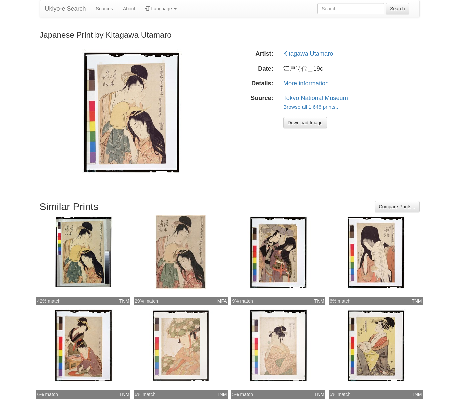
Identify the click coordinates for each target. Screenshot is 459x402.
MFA (222, 301)
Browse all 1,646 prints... (311, 107)
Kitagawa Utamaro (308, 53)
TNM (124, 301)
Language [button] (161, 8)
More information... (308, 83)
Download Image (305, 122)
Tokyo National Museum (315, 98)
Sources (104, 8)
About (129, 8)
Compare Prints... (397, 206)
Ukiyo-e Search (65, 8)
